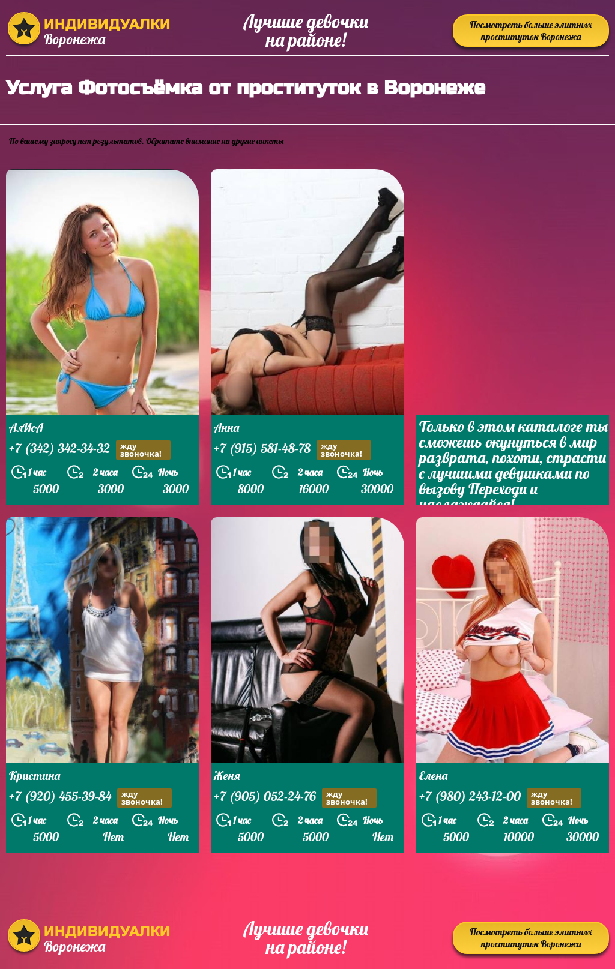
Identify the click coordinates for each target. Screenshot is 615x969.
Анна (226, 427)
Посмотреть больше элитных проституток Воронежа (531, 31)
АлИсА (26, 427)
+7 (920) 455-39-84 (90, 798)
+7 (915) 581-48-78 (292, 450)
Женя (227, 775)
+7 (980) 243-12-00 (500, 798)
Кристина (34, 775)
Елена (433, 775)
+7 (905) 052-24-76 (295, 798)
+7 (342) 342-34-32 (90, 450)
